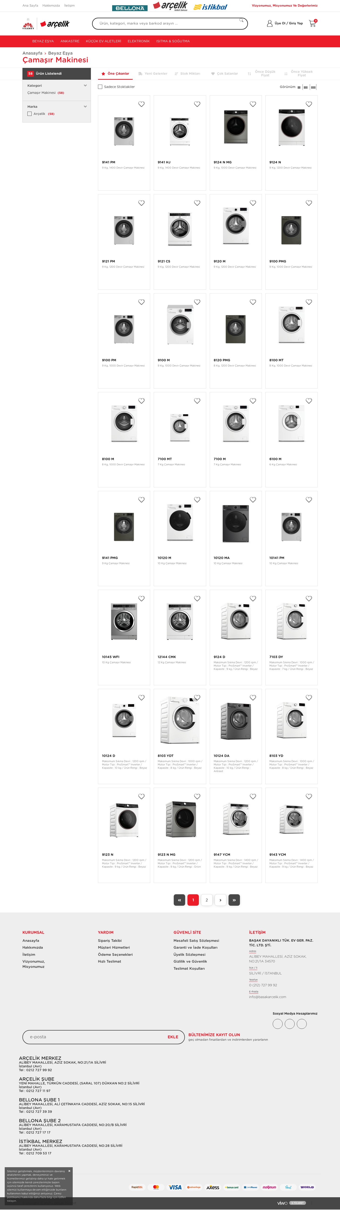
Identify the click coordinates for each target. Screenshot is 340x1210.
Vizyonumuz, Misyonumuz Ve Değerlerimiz (285, 5)
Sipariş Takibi (110, 941)
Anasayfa (32, 53)
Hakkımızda (51, 5)
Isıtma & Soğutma (173, 41)
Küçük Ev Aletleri (103, 41)
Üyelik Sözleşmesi (189, 955)
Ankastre (69, 41)
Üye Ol (280, 23)
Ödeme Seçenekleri (115, 955)
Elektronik (139, 41)
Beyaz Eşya (42, 41)
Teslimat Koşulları (189, 968)
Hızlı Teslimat (109, 961)
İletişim (69, 5)
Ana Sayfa (30, 5)
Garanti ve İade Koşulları (195, 947)
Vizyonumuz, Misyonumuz (31, 964)
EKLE (173, 1037)
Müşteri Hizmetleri (114, 947)
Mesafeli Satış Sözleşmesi (196, 941)
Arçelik (44, 114)
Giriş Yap (296, 23)
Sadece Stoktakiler (119, 87)
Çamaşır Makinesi (45, 93)
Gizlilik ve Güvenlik (190, 961)
